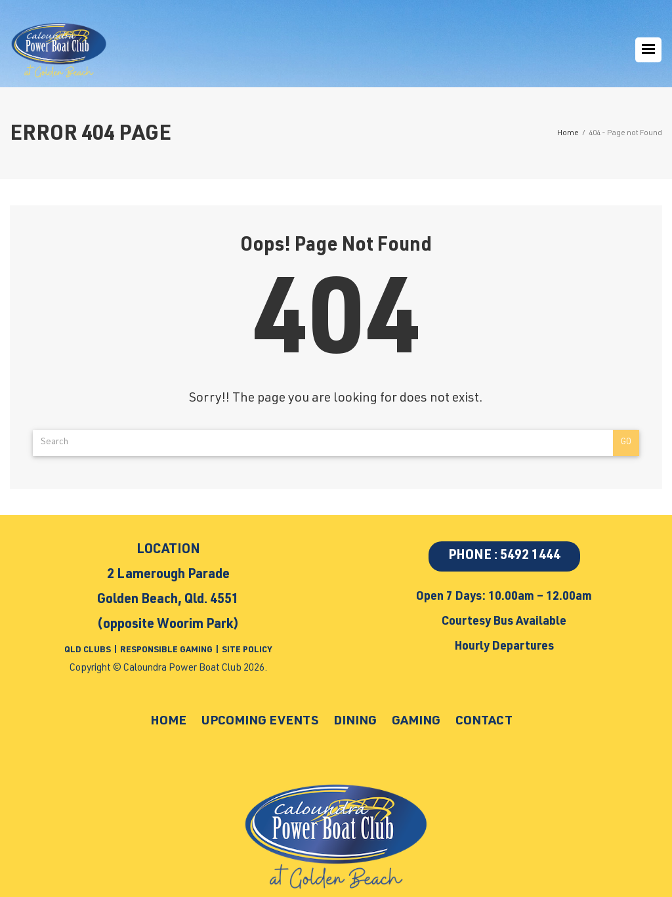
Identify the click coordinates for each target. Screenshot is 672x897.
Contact (499, 721)
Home (151, 721)
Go (626, 442)
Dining (357, 721)
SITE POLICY (247, 650)
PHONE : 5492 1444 (504, 556)
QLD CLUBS (88, 650)
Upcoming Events (252, 721)
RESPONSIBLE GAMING (166, 650)
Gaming (424, 721)
